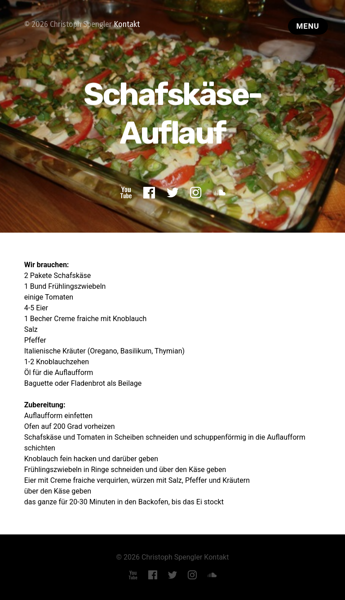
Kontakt (127, 24)
